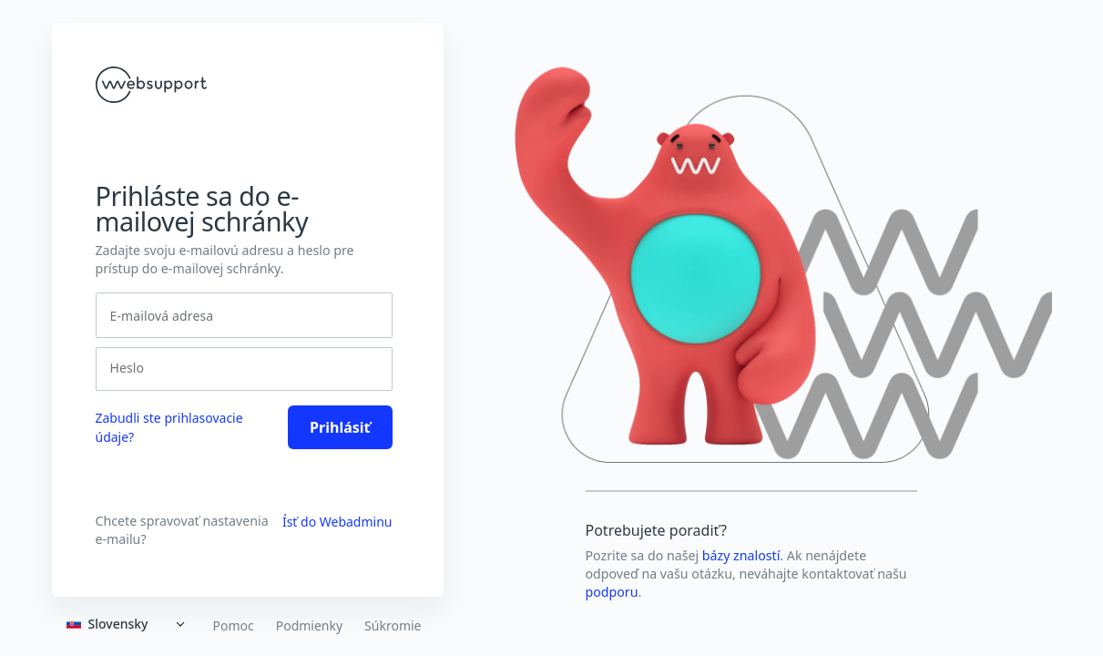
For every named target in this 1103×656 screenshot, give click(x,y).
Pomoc (232, 626)
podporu (612, 591)
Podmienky (309, 626)
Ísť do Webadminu (337, 521)
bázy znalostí (741, 555)
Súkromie (392, 626)
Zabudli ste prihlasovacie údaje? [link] (169, 427)
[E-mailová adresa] (244, 315)
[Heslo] (238, 368)
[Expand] (129, 624)
